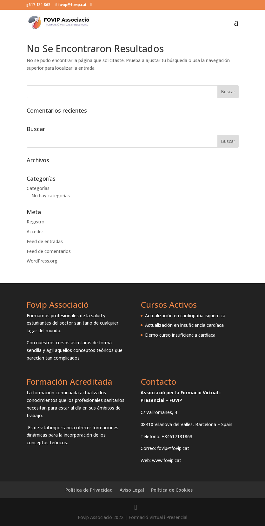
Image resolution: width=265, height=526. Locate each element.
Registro (35, 222)
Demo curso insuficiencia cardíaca (180, 335)
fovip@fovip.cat (173, 448)
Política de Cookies (172, 490)
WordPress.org (42, 261)
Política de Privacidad (89, 490)
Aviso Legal (132, 490)
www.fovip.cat (166, 460)
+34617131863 (177, 436)
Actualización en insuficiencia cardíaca (184, 325)
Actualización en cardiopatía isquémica (185, 315)
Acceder (35, 231)
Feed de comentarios (49, 251)
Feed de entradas (45, 241)
